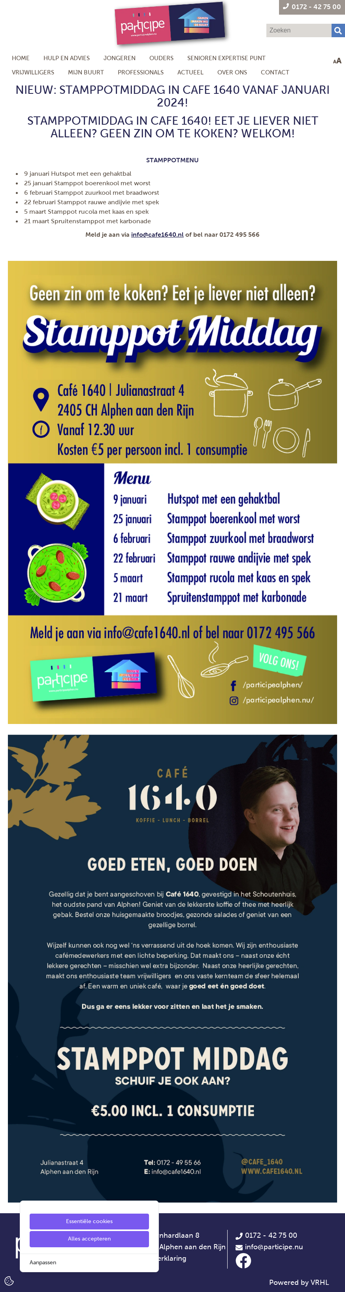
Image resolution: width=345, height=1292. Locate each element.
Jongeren (120, 58)
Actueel (190, 72)
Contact (275, 72)
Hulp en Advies (66, 58)
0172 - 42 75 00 (266, 1235)
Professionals (141, 72)
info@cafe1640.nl (157, 234)
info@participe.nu (274, 1247)
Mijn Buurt (86, 72)
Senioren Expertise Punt (226, 58)
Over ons (232, 72)
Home (21, 58)
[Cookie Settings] (9, 1280)
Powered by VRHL (299, 1282)
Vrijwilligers (33, 72)
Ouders (161, 58)
